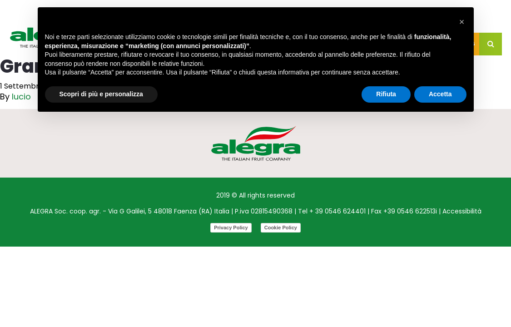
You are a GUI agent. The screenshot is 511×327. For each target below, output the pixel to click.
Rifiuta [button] (386, 94)
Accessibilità (461, 211)
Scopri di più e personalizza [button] (101, 94)
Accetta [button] (440, 94)
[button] (462, 22)
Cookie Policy (280, 227)
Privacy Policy (231, 227)
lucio (21, 96)
